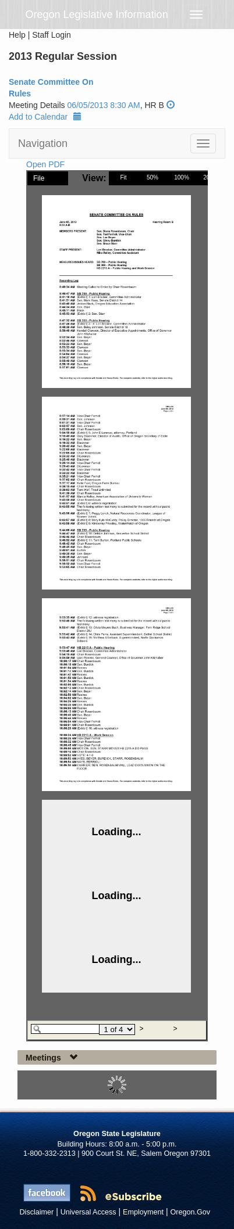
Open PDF (45, 164)
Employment (143, 1212)
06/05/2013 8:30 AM (103, 105)
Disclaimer (37, 1212)
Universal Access (88, 1212)
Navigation (43, 143)
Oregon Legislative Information (97, 14)
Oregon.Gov (190, 1212)
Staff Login (51, 34)
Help (17, 34)
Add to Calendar (45, 116)
